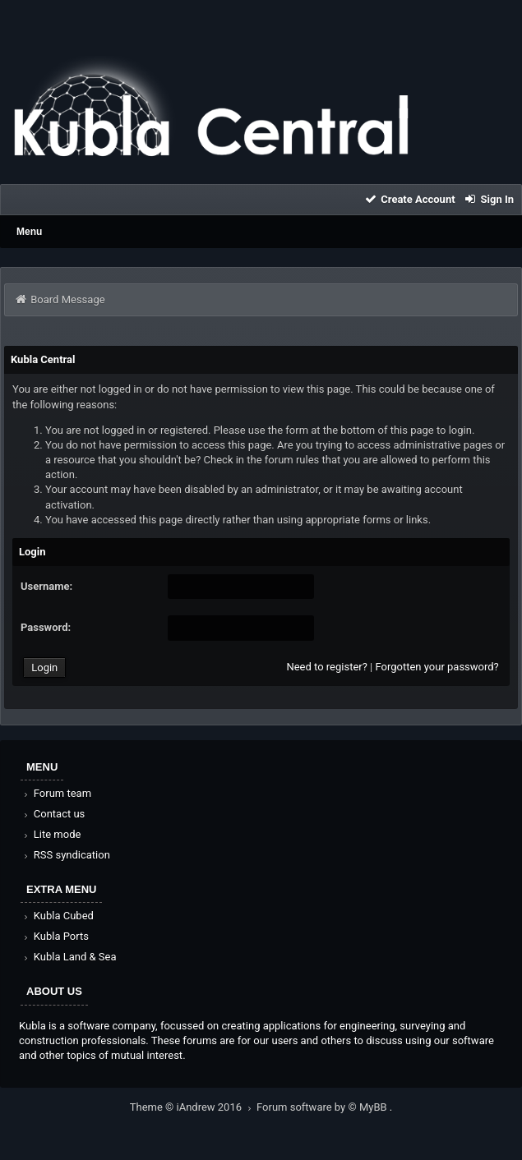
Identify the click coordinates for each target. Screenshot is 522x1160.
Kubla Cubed (57, 915)
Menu (29, 231)
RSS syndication (65, 855)
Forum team (56, 793)
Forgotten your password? (436, 667)
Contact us (53, 814)
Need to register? (326, 667)
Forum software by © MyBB (323, 1107)
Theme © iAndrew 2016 (193, 1107)
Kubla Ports (55, 936)
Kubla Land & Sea (69, 957)
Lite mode (51, 834)
